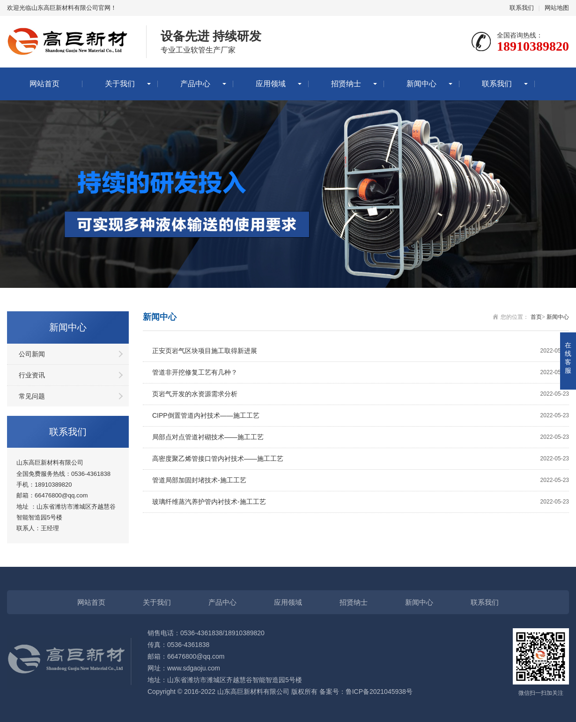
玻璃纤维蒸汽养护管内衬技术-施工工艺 (360, 501)
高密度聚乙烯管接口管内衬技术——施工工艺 (360, 458)
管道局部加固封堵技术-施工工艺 (360, 480)
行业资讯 (32, 375)
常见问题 (32, 396)
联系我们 (522, 7)
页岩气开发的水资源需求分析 (360, 394)
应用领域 (271, 84)
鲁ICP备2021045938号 (379, 691)
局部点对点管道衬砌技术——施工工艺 (360, 437)
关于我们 (120, 84)
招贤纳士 (346, 84)
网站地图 (557, 7)
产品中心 (195, 84)
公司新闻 (32, 354)
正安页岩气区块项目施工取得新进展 (360, 350)
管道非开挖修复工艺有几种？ (360, 372)
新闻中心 (421, 84)
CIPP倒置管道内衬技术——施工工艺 (360, 415)
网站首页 (44, 84)
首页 (536, 317)
